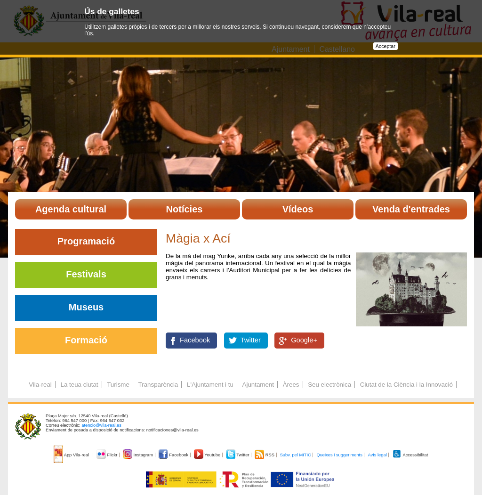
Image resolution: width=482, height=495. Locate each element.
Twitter (251, 340)
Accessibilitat (410, 455)
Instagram (138, 455)
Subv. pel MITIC (295, 455)
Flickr (107, 455)
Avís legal (377, 455)
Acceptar (385, 46)
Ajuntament (258, 384)
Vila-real (40, 384)
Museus (86, 307)
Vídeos (297, 209)
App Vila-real (72, 455)
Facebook (195, 340)
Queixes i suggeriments (339, 455)
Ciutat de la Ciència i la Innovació (406, 384)
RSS (265, 455)
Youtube (208, 455)
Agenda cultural (70, 209)
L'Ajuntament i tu (210, 384)
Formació (86, 340)
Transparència (158, 384)
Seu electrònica (329, 384)
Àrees (291, 384)
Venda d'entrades (411, 209)
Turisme (118, 384)
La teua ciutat (79, 384)
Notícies (184, 209)
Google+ (304, 340)
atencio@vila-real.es (101, 425)
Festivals (86, 274)
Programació (86, 241)
